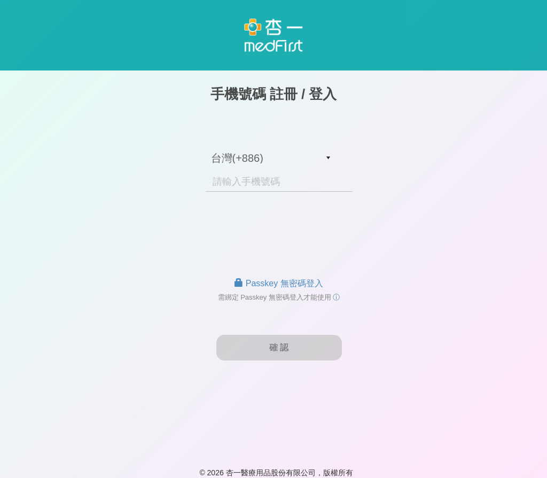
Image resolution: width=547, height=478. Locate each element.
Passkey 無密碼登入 (279, 283)
